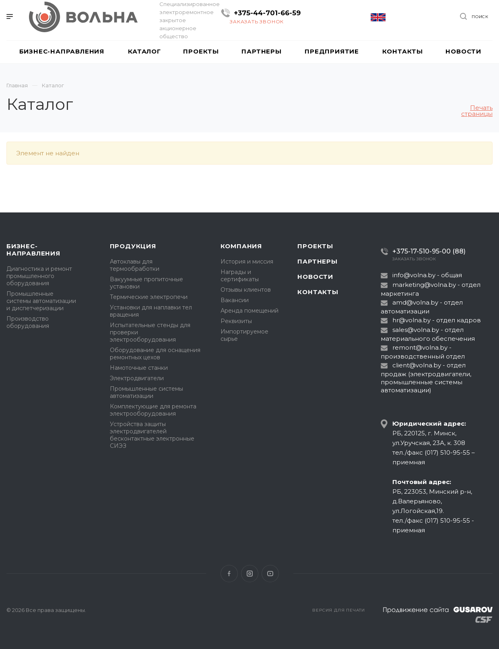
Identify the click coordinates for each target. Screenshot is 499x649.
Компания (241, 246)
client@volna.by (416, 365)
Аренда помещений (249, 310)
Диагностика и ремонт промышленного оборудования (39, 276)
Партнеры (317, 261)
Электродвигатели (137, 378)
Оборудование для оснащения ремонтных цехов (155, 353)
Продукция (133, 246)
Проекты (315, 246)
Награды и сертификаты (240, 275)
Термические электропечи (149, 297)
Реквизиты (236, 321)
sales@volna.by (415, 330)
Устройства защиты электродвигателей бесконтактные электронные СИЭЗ (152, 434)
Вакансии (235, 300)
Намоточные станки (139, 367)
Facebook (229, 573)
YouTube (270, 573)
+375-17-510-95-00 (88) (429, 251)
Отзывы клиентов (246, 289)
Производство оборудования (27, 322)
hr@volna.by (411, 320)
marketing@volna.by (424, 284)
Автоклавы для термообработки (134, 265)
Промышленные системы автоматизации (146, 392)
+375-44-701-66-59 (267, 13)
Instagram (249, 573)
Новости (315, 276)
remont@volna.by (419, 347)
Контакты (317, 292)
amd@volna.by (415, 302)
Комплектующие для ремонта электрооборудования (153, 410)
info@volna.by (413, 275)
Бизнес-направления (33, 249)
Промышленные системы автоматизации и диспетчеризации (41, 301)
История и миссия (247, 261)
